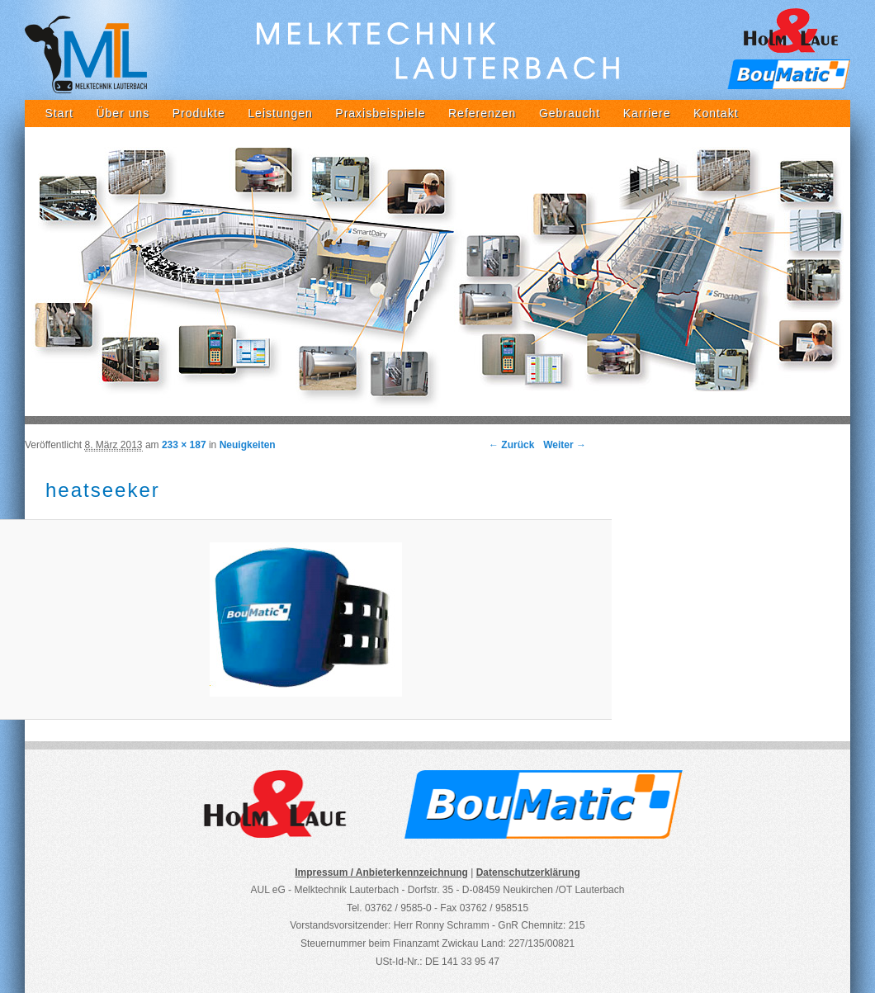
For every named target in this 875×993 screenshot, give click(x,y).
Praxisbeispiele (380, 113)
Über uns (122, 113)
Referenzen (482, 113)
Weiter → (564, 445)
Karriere (647, 113)
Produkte (199, 113)
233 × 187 (184, 445)
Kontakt (715, 113)
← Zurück (511, 445)
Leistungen (280, 113)
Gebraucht (569, 113)
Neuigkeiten (248, 445)
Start (59, 113)
